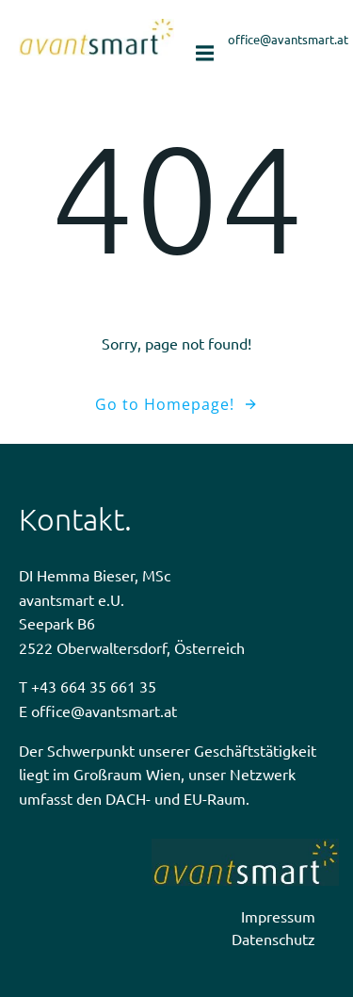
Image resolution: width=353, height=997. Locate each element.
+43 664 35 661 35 (93, 686)
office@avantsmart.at (104, 710)
